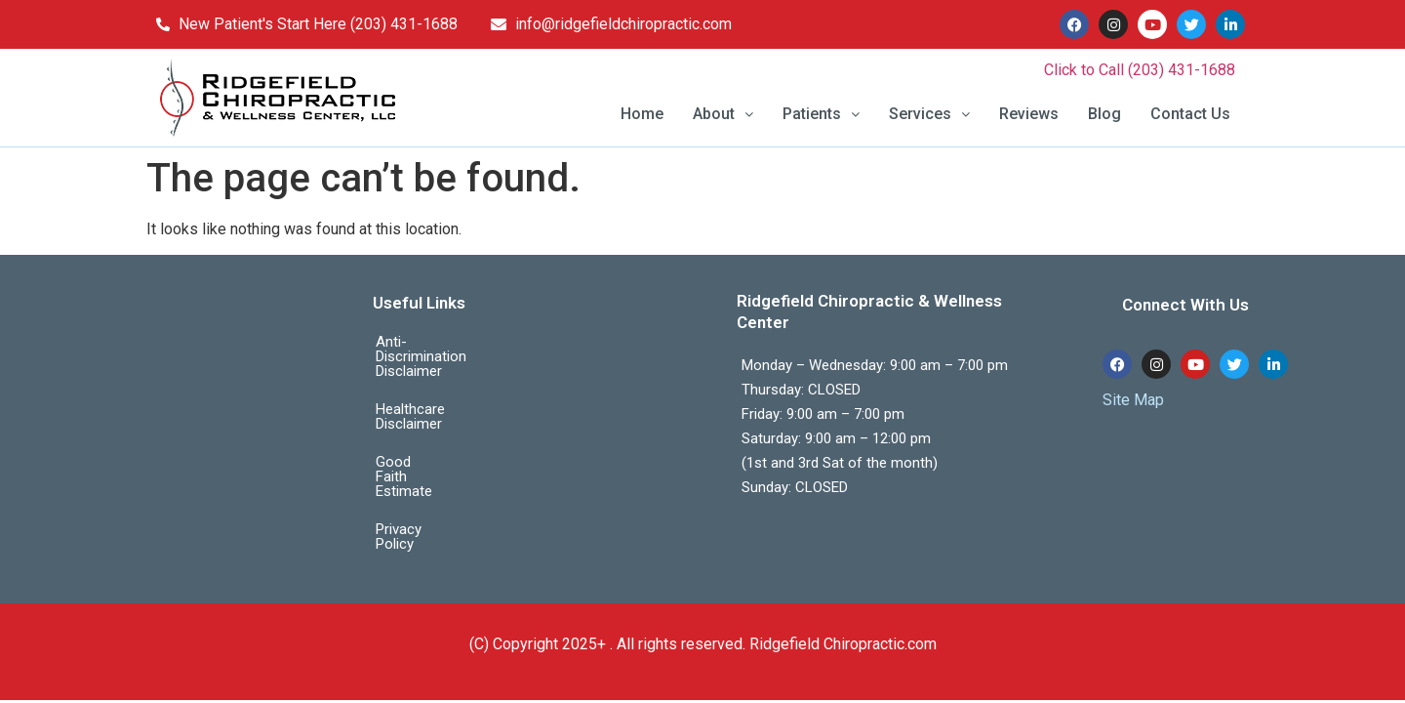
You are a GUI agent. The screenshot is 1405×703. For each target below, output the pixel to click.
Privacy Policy (419, 456)
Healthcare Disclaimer (445, 380)
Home (642, 113)
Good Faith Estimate (441, 418)
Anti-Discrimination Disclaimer (472, 342)
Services (929, 113)
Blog (1104, 113)
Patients (821, 113)
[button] (723, 114)
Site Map (1133, 400)
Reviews (1029, 113)
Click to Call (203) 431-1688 (1139, 70)
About (723, 113)
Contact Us (1190, 113)
